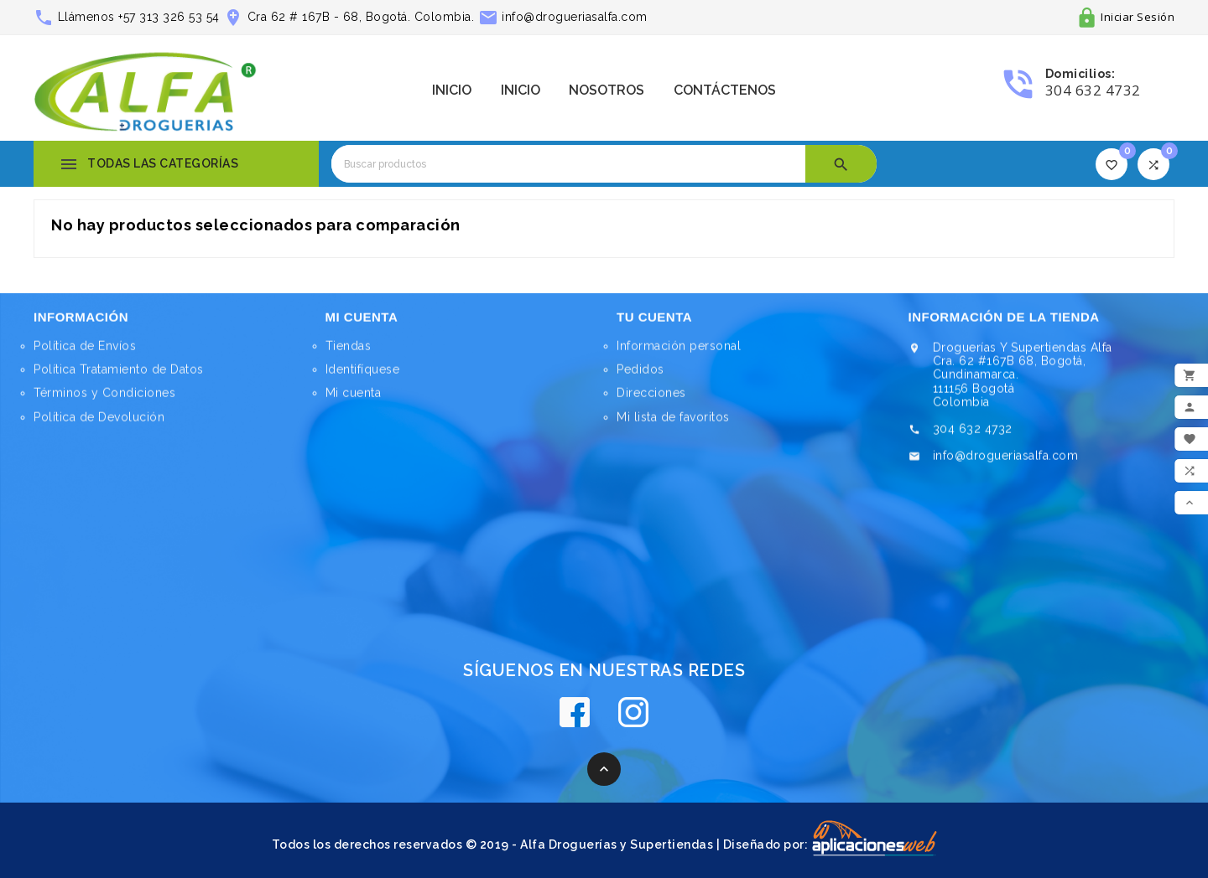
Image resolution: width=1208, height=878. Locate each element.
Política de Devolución (99, 422)
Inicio (451, 90)
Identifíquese (362, 373)
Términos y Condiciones (104, 398)
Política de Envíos (85, 352)
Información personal (679, 352)
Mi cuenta (353, 397)
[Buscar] (568, 164)
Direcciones (651, 398)
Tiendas (348, 350)
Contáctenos (725, 90)
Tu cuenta (654, 322)
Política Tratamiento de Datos (119, 375)
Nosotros (606, 90)
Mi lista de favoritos (673, 422)
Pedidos (640, 375)
